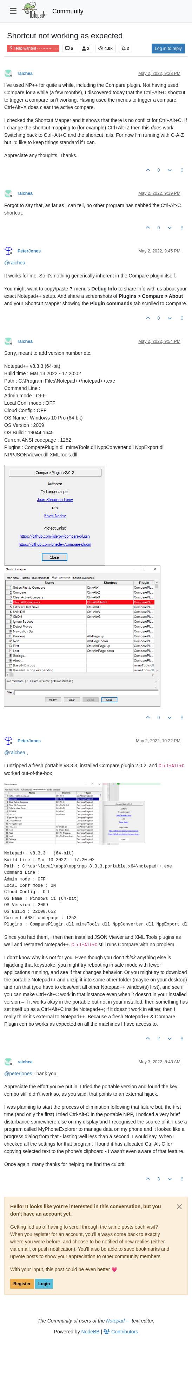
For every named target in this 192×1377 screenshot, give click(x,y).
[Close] (179, 1206)
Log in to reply (168, 48)
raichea (25, 73)
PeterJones (29, 251)
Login (44, 1283)
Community (68, 11)
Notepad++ (118, 1321)
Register (22, 1283)
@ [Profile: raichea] (14, 262)
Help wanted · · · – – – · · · (33, 48)
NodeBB (90, 1331)
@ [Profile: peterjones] (18, 1073)
